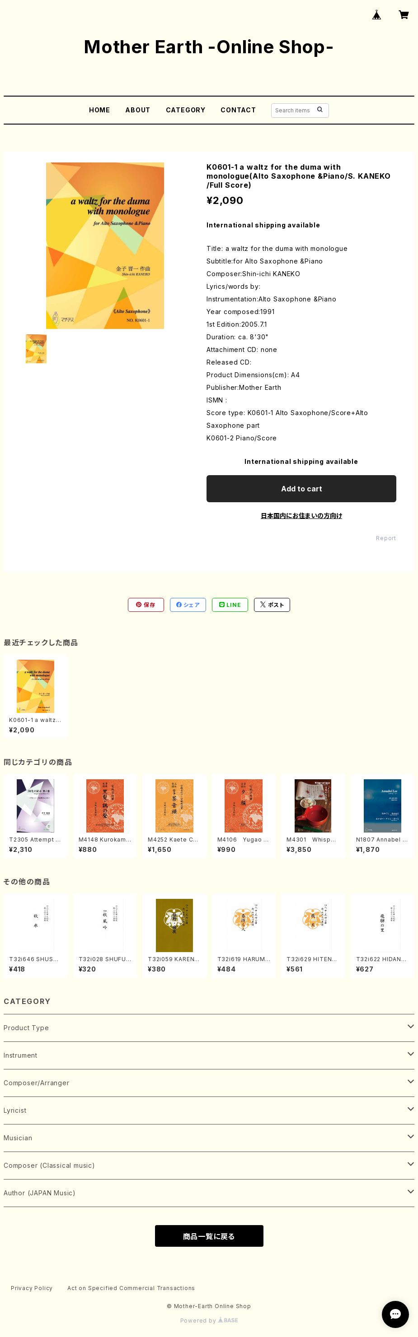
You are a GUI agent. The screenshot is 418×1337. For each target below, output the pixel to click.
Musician (18, 1138)
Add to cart (301, 488)
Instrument (21, 1055)
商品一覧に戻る (209, 1236)
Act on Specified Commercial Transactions (131, 1288)
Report (386, 538)
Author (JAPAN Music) (40, 1193)
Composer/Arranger (37, 1083)
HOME (99, 110)
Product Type (26, 1028)
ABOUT (137, 110)
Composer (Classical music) (49, 1165)
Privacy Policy (32, 1288)
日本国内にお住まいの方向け (301, 515)
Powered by (209, 1320)
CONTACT (238, 110)
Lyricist (15, 1110)
